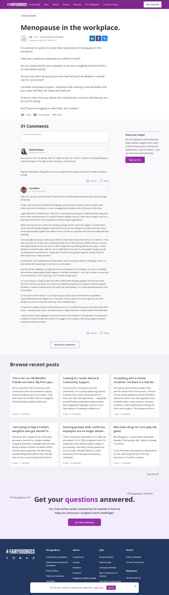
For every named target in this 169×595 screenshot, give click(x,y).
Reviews (77, 4)
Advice (56, 4)
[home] (17, 4)
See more (153, 474)
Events (66, 4)
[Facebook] (7, 558)
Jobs (46, 4)
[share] (54, 114)
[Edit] (156, 16)
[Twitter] (20, 558)
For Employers (92, 4)
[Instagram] (13, 558)
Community (34, 4)
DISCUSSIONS (28, 15)
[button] (156, 16)
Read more (98, 587)
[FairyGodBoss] (20, 552)
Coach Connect (110, 4)
